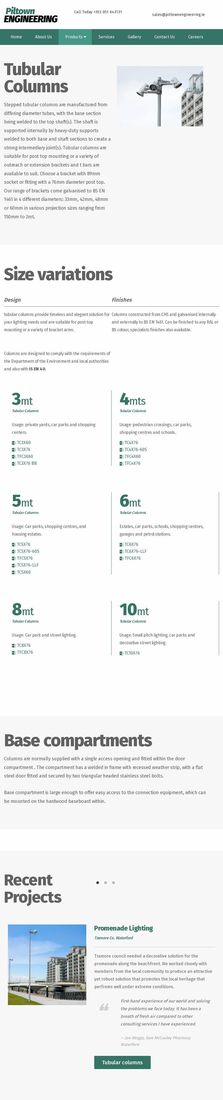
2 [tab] (105, 883)
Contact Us (164, 36)
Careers (195, 36)
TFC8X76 (22, 652)
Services (106, 36)
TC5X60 (21, 572)
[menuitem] (16, 37)
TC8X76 (21, 645)
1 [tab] (97, 883)
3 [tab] (113, 883)
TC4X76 (129, 443)
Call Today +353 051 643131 (98, 12)
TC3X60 (21, 443)
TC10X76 (130, 653)
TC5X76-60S (25, 551)
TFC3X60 (22, 456)
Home (16, 36)
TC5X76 (21, 544)
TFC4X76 (130, 463)
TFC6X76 (130, 558)
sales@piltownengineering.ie (178, 14)
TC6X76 (129, 544)
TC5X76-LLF (25, 565)
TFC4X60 (130, 456)
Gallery (134, 36)
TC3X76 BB (24, 463)
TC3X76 (21, 450)
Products (74, 36)
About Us (43, 36)
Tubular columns (122, 1062)
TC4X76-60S (133, 450)
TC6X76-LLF (133, 551)
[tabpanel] (111, 996)
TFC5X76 (22, 558)
